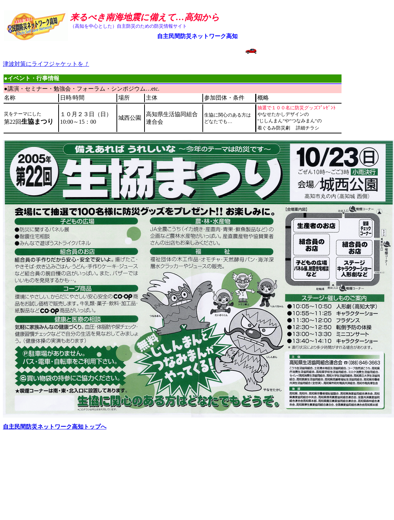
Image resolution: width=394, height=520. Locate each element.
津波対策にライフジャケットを (46, 64)
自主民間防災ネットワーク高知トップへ (54, 427)
